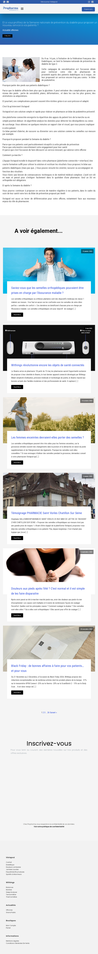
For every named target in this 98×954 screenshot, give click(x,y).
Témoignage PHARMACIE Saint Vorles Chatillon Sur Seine (46, 513)
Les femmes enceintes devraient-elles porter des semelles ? (47, 437)
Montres (9, 890)
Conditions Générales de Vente (17, 943)
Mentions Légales (12, 941)
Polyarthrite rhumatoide (15, 872)
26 (48, 712)
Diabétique (10, 865)
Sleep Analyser (11, 892)
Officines (9, 910)
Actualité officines (10, 30)
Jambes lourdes (12, 869)
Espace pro (88, 9)
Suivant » (53, 712)
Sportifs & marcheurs (14, 874)
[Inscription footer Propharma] (49, 788)
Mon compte (11, 925)
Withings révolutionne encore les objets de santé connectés (47, 365)
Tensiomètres (11, 894)
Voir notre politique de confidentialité (49, 827)
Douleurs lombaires (13, 867)
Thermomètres (11, 897)
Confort (9, 862)
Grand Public (11, 912)
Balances (9, 887)
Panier (8, 928)
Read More (17, 315)
